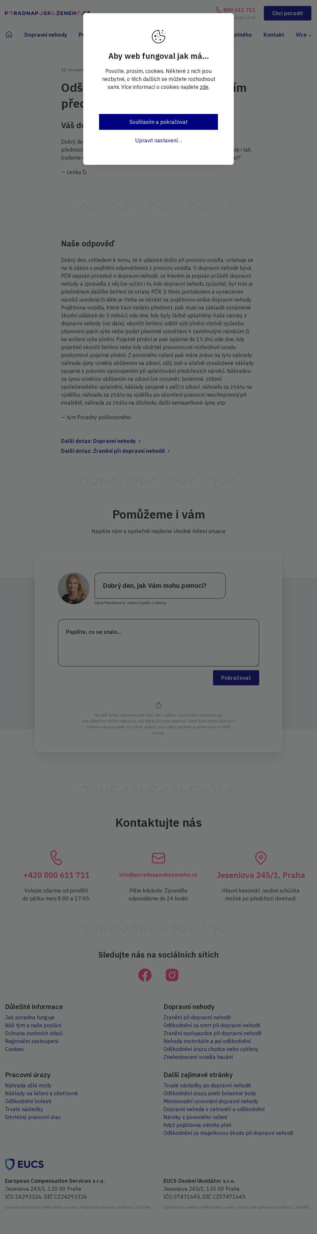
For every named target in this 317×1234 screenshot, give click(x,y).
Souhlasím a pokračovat (158, 122)
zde (204, 87)
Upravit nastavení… (158, 140)
